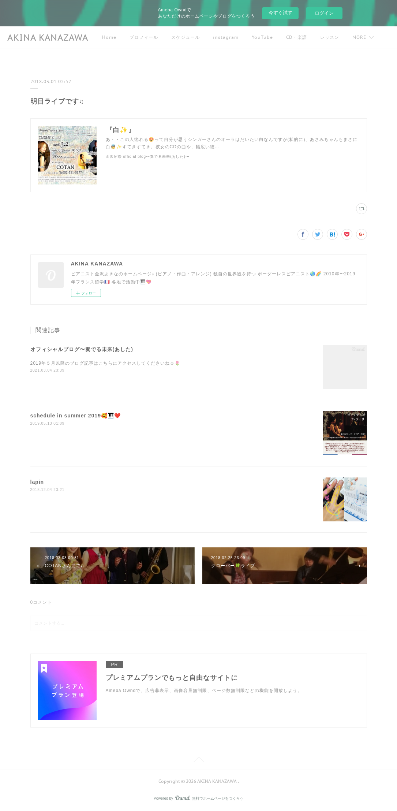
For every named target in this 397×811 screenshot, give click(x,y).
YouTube (262, 37)
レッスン (329, 37)
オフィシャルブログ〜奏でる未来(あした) (81, 349)
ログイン (324, 13)
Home (109, 37)
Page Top (198, 761)
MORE (359, 37)
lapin (37, 482)
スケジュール (185, 37)
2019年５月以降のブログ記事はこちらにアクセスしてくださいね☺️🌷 (105, 363)
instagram (226, 37)
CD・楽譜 (296, 37)
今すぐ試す (280, 12)
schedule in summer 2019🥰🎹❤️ (75, 415)
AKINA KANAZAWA (47, 37)
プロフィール (144, 37)
